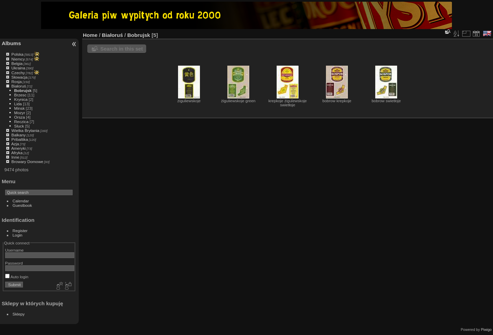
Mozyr (19, 112)
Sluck (19, 126)
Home (90, 35)
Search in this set (121, 49)
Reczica (21, 121)
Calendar (21, 201)
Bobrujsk (22, 90)
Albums (11, 43)
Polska (17, 54)
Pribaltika (19, 139)
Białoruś (18, 86)
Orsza (19, 117)
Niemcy (18, 59)
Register (20, 230)
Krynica (20, 99)
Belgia (17, 63)
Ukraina (18, 68)
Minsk (19, 108)
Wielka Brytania (25, 130)
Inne (15, 157)
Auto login (16, 276)
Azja (15, 144)
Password (14, 263)
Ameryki (18, 148)
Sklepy (19, 314)
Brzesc (20, 95)
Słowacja (19, 77)
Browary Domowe (27, 161)
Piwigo (486, 329)
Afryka (17, 152)
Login (18, 235)
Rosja (16, 81)
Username (14, 250)
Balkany (18, 135)
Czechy (18, 72)
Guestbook (22, 205)
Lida (18, 104)
